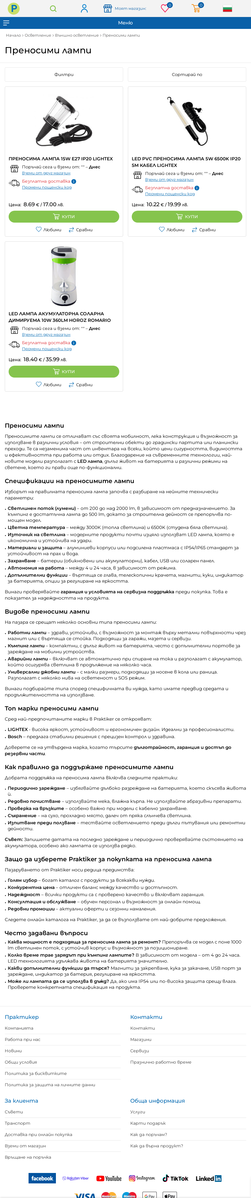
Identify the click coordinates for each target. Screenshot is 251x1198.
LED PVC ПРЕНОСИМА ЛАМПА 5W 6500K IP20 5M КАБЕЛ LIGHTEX (186, 162)
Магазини (140, 1039)
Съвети (14, 1112)
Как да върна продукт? (156, 1146)
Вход (84, 9)
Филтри (63, 74)
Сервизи (139, 1050)
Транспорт (17, 1123)
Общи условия (21, 1062)
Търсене (53, 8)
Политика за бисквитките (36, 1073)
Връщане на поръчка (28, 1157)
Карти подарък (148, 1123)
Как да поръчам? (148, 1134)
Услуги (137, 1112)
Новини (13, 1050)
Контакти (142, 1028)
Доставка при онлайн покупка (38, 1134)
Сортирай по (187, 74)
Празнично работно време (161, 1062)
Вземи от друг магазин (46, 172)
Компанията (19, 1028)
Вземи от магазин (25, 1146)
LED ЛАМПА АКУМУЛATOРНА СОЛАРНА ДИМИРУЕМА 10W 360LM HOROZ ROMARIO (60, 317)
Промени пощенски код (47, 187)
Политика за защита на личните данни (50, 1084)
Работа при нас (22, 1039)
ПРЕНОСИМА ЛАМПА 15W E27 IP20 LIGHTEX (61, 159)
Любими (48, 230)
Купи (64, 216)
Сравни (80, 230)
